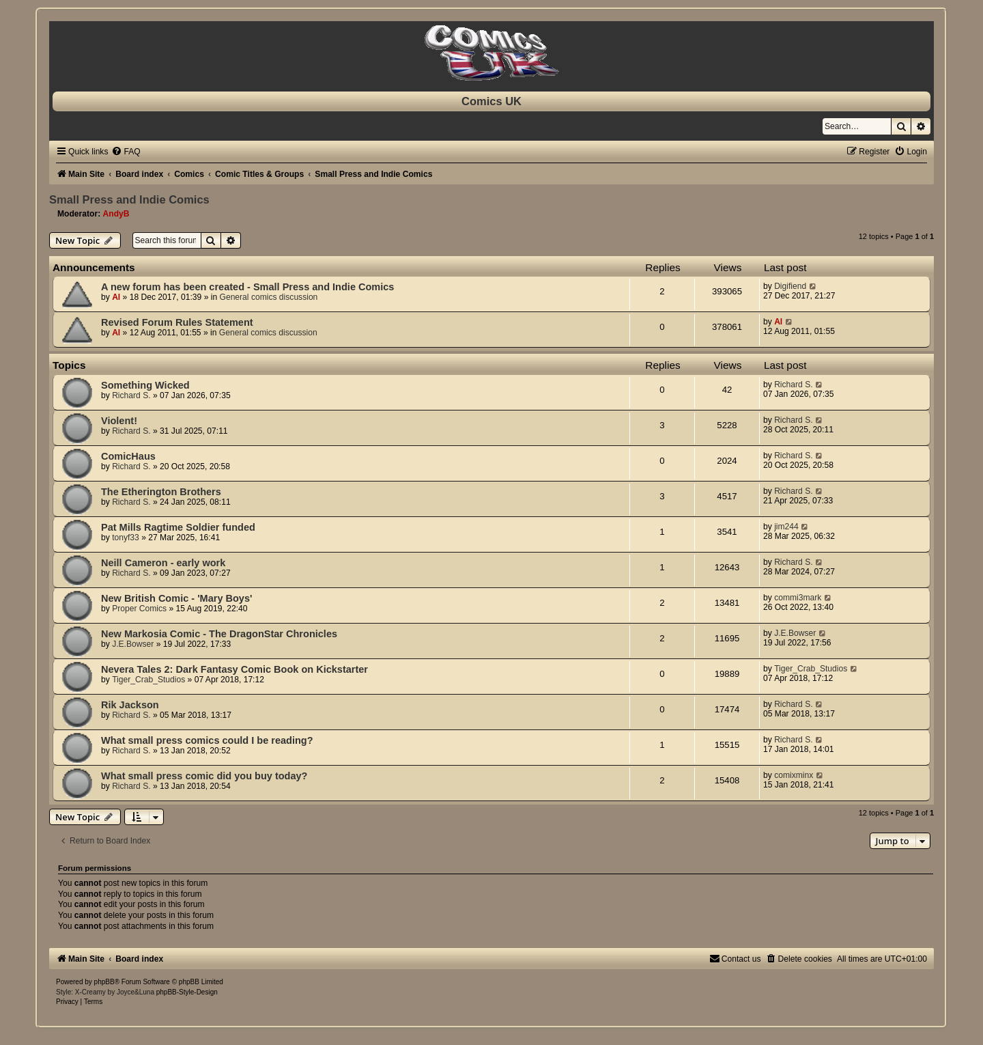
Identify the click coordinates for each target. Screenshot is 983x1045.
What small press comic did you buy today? (204, 775)
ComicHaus (128, 456)
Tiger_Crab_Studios (148, 679)
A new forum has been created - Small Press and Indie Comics (247, 286)
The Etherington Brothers (161, 491)
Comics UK (491, 101)
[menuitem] (125, 151)
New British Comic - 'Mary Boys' (176, 598)
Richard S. (131, 395)
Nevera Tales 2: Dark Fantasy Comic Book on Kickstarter (234, 669)
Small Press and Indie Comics (129, 199)
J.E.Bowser (133, 644)
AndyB (116, 214)
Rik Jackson (130, 704)
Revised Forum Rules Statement (177, 322)
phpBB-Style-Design (187, 992)
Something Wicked (145, 385)
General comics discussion (269, 297)
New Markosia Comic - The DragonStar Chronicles (219, 633)
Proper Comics (139, 608)
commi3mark (797, 597)
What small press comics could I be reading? (207, 740)
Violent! (119, 420)
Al (116, 297)
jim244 (786, 526)
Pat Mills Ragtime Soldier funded (178, 527)
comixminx (793, 775)
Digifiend (790, 286)
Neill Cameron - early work (163, 562)
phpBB (104, 982)
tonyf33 (125, 537)
